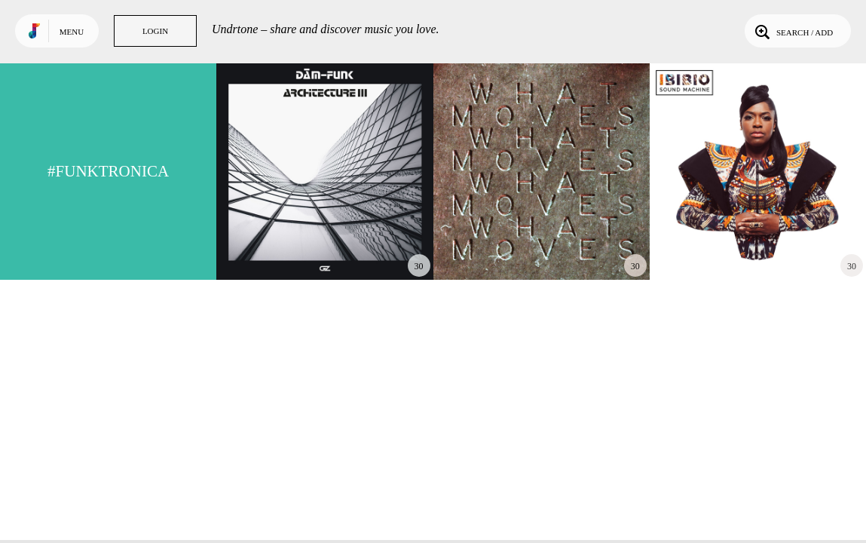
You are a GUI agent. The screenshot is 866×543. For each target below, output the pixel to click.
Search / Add (792, 31)
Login (155, 30)
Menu (72, 31)
